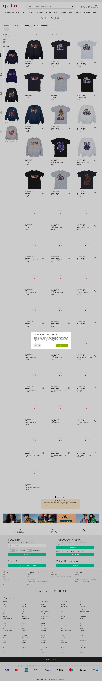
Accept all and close (62, 345)
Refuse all (37, 345)
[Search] (72, 6)
